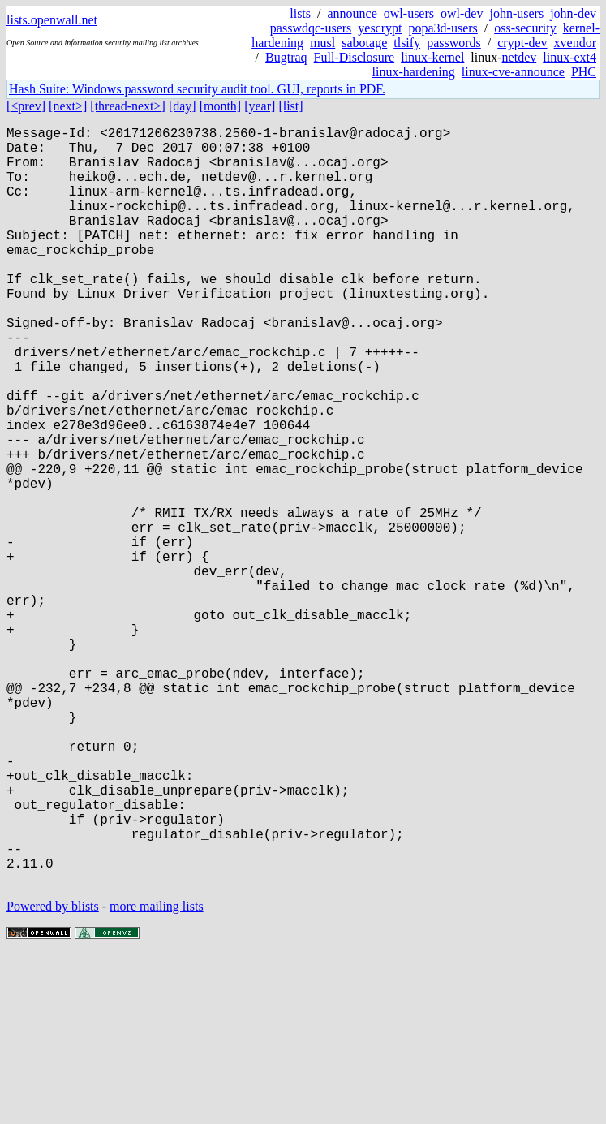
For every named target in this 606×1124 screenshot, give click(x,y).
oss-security (525, 28)
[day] (182, 106)
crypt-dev (522, 43)
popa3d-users (442, 28)
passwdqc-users (310, 28)
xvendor (575, 43)
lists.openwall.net (51, 20)
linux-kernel (432, 57)
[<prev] (25, 106)
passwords (454, 43)
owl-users (409, 13)
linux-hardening (413, 72)
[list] (290, 106)
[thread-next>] (127, 106)
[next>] (68, 106)
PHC (583, 72)
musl (322, 43)
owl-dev (462, 13)
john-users (516, 13)
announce (352, 13)
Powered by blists (52, 1075)
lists (300, 13)
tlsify (406, 43)
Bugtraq (286, 57)
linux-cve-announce (513, 72)
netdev (519, 57)
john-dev (573, 13)
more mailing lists (157, 1075)
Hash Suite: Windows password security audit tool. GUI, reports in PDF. (197, 89)
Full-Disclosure (354, 57)
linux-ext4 (569, 57)
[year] (259, 106)
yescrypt (380, 28)
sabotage (364, 43)
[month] (221, 106)
